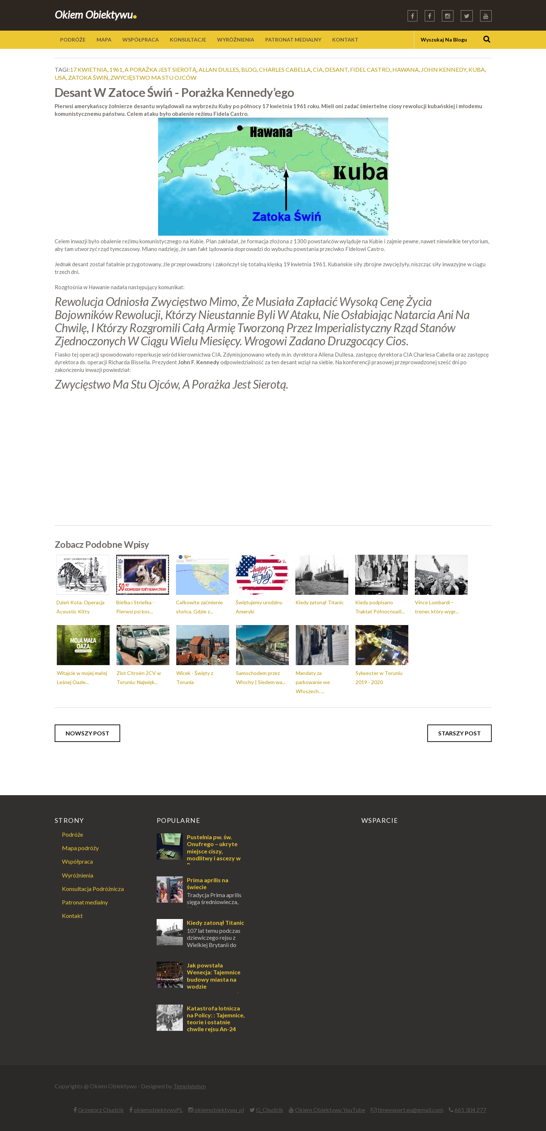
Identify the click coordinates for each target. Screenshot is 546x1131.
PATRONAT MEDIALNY (293, 39)
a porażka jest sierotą (160, 69)
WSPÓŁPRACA (140, 39)
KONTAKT (345, 39)
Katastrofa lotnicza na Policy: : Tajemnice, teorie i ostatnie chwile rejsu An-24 (216, 1019)
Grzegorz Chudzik (101, 1109)
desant (336, 69)
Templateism (189, 1086)
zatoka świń (88, 77)
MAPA (104, 39)
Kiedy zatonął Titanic (215, 922)
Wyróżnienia (77, 875)
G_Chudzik (269, 1109)
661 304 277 (470, 1109)
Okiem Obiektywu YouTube (330, 1109)
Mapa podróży (80, 847)
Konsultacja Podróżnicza (93, 888)
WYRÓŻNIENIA (235, 39)
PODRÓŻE (73, 39)
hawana (405, 69)
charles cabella (285, 69)
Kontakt (72, 915)
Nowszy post (87, 733)
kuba (476, 69)
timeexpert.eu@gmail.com (410, 1109)
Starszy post (459, 733)
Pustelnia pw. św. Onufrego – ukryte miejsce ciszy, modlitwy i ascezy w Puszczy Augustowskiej (199, 854)
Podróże (72, 834)
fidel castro (370, 69)
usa (60, 77)
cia (318, 69)
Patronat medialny (85, 902)
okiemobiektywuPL (158, 1109)
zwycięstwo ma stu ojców (153, 77)
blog (249, 69)
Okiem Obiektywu (96, 14)
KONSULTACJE (188, 39)
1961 (115, 69)
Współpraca (77, 861)
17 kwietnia (88, 69)
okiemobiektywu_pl (219, 1109)
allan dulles (219, 69)
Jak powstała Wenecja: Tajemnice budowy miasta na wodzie (213, 976)
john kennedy (443, 69)
